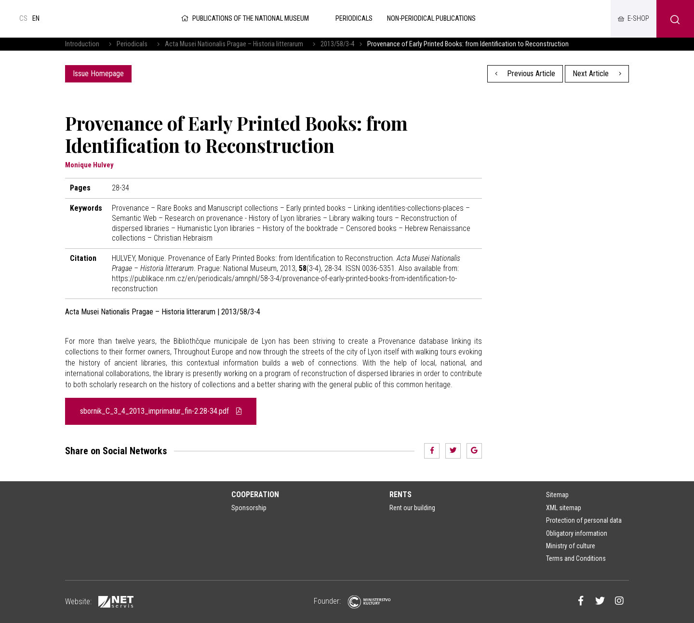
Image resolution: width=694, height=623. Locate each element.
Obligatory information (576, 533)
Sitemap (557, 495)
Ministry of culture (570, 546)
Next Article (597, 73)
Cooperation (255, 494)
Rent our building (412, 508)
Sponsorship (249, 508)
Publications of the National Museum (244, 18)
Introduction (82, 44)
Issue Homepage (98, 73)
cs (23, 18)
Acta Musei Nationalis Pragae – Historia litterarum (234, 44)
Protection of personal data (584, 520)
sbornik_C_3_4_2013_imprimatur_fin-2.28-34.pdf (160, 411)
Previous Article (525, 73)
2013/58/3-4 (337, 44)
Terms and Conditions (576, 558)
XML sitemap (563, 508)
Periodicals (132, 44)
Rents (400, 494)
